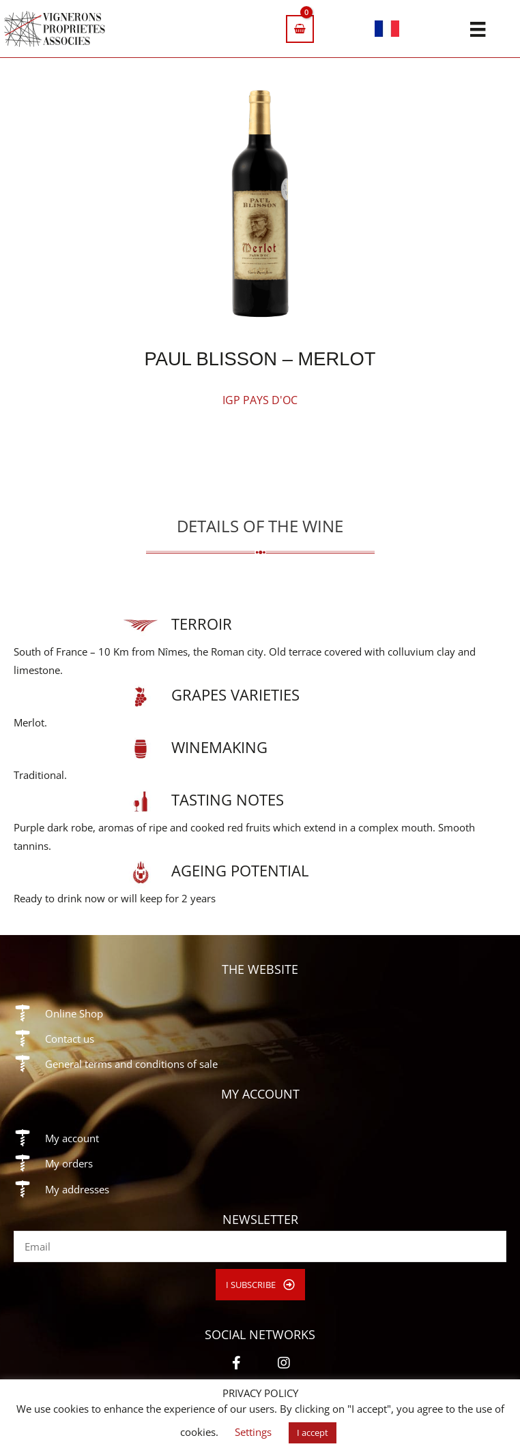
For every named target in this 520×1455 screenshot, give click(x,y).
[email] (260, 1246)
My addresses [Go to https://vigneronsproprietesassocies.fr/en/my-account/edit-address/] (77, 1189)
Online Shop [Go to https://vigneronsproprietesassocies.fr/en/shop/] (74, 1013)
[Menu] (478, 28)
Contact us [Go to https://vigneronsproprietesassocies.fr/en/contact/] (69, 1038)
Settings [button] (253, 1432)
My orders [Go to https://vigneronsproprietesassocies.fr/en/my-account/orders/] (69, 1163)
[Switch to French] (387, 31)
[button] (260, 1285)
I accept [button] (312, 1432)
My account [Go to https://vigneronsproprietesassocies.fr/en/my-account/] (72, 1138)
